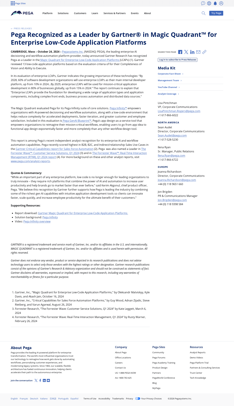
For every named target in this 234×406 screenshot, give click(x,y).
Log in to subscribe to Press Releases (177, 59)
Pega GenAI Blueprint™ (76, 120)
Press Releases (21, 28)
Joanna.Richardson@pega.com (177, 180)
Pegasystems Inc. (72, 51)
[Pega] (22, 13)
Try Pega (216, 13)
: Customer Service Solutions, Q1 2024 (55, 153)
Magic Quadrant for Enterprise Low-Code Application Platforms (80, 60)
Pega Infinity (117, 108)
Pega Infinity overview (36, 221)
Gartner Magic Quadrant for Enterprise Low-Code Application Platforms (83, 213)
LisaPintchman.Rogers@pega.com (179, 111)
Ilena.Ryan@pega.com (171, 155)
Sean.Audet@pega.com (172, 135)
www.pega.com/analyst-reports (30, 161)
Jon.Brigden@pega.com (172, 200)
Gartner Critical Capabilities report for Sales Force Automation (54, 149)
